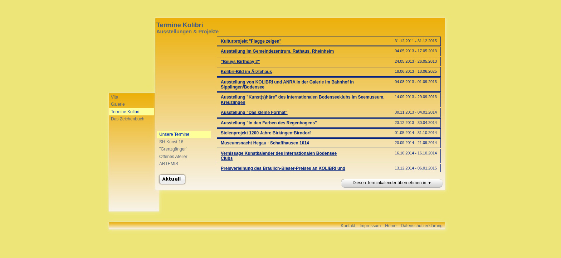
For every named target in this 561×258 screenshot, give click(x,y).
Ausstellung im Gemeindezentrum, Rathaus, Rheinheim (277, 51)
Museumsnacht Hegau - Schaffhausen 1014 (265, 142)
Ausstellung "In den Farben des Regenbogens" (269, 122)
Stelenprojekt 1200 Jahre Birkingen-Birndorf (266, 132)
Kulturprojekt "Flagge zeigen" (251, 41)
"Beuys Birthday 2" (240, 61)
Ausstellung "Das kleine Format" (254, 112)
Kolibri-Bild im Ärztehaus (246, 71)
